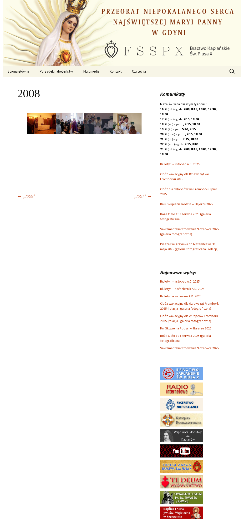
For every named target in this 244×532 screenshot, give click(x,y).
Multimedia (91, 71)
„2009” (26, 196)
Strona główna (18, 71)
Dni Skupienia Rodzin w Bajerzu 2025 (185, 328)
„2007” (143, 196)
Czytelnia (139, 71)
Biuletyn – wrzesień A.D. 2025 (180, 296)
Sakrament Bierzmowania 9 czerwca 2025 (189, 348)
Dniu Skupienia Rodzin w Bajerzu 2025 (186, 204)
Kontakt (116, 71)
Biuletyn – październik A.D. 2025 (182, 289)
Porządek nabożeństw (56, 71)
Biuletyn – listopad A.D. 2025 (180, 164)
